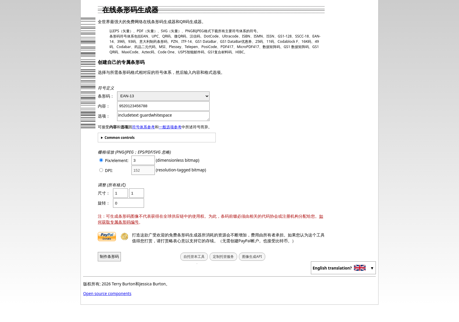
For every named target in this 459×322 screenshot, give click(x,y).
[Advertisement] (354, 89)
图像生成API (252, 256)
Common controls (120, 137)
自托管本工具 (194, 256)
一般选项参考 (170, 127)
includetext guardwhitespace (163, 116)
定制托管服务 (223, 256)
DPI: (106, 170)
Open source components (107, 293)
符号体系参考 (143, 127)
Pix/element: (114, 160)
